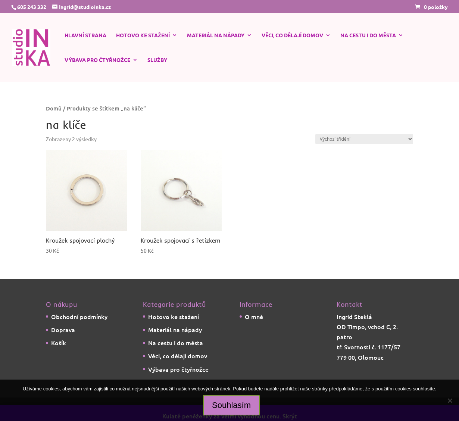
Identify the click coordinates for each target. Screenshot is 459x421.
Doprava (63, 329)
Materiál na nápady (215, 35)
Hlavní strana (85, 35)
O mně (254, 316)
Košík (58, 343)
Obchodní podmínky (79, 316)
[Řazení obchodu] (364, 139)
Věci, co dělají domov (292, 35)
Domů (54, 108)
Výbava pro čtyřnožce (97, 60)
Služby (157, 60)
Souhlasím (231, 405)
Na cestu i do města (368, 35)
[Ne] (449, 400)
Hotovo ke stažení (143, 35)
